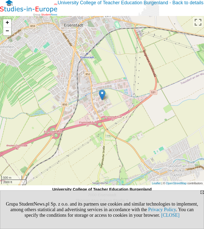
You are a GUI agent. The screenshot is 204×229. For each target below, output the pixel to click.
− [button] (7, 31)
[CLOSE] (170, 215)
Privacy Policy (162, 209)
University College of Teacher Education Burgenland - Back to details (130, 2)
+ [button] (7, 23)
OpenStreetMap (176, 183)
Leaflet (156, 183)
